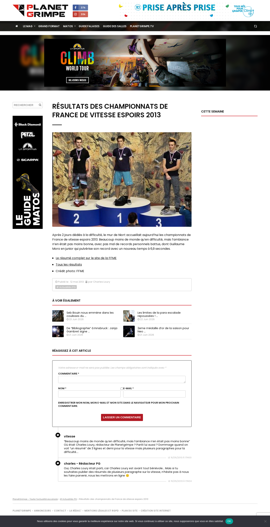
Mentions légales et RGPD (101, 510)
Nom (62, 388)
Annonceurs (42, 510)
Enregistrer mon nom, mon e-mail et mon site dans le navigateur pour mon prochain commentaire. (118, 404)
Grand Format (49, 26)
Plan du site (130, 510)
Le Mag (28, 26)
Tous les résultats (69, 264)
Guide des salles (114, 26)
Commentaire (68, 373)
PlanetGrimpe (22, 510)
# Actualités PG (66, 287)
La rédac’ (75, 510)
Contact (60, 510)
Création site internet (156, 510)
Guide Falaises (89, 26)
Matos (68, 26)
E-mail (128, 388)
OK (229, 521)
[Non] (265, 521)
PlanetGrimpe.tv (142, 26)
